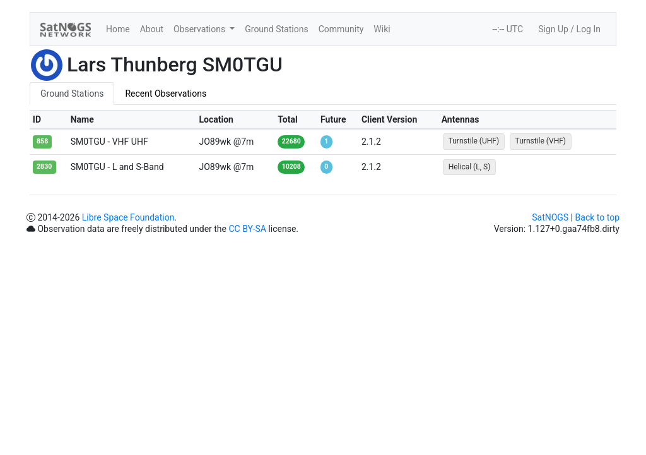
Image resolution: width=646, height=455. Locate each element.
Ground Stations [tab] (71, 93)
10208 (291, 166)
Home (118, 29)
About (151, 29)
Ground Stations (276, 29)
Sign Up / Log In (569, 29)
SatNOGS (550, 217)
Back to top (597, 217)
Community (341, 29)
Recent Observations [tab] (165, 93)
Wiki (381, 29)
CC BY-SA (247, 229)
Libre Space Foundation (128, 217)
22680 (291, 141)
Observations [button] (200, 29)
